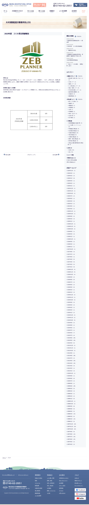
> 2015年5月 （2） (71, 305)
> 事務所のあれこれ (71, 158)
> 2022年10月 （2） (71, 193)
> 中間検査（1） (72, 111)
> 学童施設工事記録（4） (74, 128)
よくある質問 (63, 11)
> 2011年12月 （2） (71, 345)
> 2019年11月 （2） (71, 226)
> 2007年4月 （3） (71, 444)
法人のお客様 (30, 11)
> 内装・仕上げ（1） (73, 113)
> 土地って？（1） (72, 81)
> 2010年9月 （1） (71, 375)
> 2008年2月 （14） (71, 419)
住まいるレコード (63, 480)
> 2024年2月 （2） (71, 175)
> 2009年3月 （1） (71, 393)
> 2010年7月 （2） (71, 381)
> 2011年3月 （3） (71, 365)
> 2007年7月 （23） (71, 436)
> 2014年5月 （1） (71, 327)
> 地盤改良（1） (72, 105)
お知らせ (77, 478)
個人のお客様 (41, 11)
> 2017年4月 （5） (71, 259)
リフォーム (37, 483)
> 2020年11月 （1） (71, 211)
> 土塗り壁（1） (72, 115)
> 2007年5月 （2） (71, 441)
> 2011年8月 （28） (71, 355)
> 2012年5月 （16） (71, 340)
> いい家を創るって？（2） (74, 86)
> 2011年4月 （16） (71, 363)
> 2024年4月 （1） (71, 173)
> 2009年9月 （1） (71, 383)
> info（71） (71, 152)
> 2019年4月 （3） (71, 234)
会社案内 (74, 11)
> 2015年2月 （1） (71, 310)
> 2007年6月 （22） (71, 439)
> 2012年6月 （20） (71, 337)
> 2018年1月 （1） (71, 246)
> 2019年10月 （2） (71, 228)
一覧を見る (79, 36)
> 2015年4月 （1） (71, 307)
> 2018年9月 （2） (71, 241)
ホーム (5, 11)
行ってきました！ (79, 485)
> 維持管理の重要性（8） (74, 92)
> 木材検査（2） (72, 107)
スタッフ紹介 (62, 485)
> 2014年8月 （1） (71, 325)
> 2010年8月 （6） (71, 378)
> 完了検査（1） (72, 117)
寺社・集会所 (50, 485)
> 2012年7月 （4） (71, 335)
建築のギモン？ (78, 480)
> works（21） (71, 150)
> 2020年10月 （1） (71, 213)
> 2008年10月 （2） (71, 403)
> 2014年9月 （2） (71, 322)
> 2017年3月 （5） (71, 261)
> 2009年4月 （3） (71, 391)
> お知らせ (69, 148)
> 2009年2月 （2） (71, 396)
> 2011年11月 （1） (71, 348)
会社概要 (61, 483)
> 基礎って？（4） (72, 84)
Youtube (80, 498)
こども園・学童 (50, 478)
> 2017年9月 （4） (71, 251)
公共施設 (49, 488)
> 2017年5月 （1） (71, 256)
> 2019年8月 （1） (71, 231)
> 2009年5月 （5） (71, 388)
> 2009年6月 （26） (71, 386)
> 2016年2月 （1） (71, 289)
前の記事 (8, 154)
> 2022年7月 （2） (71, 196)
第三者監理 (37, 490)
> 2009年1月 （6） (71, 398)
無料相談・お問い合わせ (80, 5)
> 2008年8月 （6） (71, 408)
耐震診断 (37, 485)
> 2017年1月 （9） (71, 266)
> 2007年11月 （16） (72, 426)
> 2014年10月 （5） (71, 320)
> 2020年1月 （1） (71, 221)
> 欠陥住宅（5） (72, 94)
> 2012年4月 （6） (71, 343)
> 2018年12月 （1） (71, 239)
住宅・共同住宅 (50, 483)
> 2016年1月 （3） (71, 292)
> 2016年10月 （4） (71, 274)
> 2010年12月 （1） (71, 373)
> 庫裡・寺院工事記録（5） (74, 138)
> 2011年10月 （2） (71, 350)
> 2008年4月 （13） (71, 413)
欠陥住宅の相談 (38, 488)
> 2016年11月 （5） (71, 272)
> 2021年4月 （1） (71, 208)
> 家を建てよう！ (71, 99)
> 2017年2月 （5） (71, 264)
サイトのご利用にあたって (8, 475)
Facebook (80, 490)
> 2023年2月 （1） (71, 183)
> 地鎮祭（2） (71, 103)
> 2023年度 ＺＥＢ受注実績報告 (74, 46)
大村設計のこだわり (17, 11)
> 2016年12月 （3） (71, 269)
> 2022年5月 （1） (71, 198)
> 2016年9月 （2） (71, 277)
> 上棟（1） (70, 109)
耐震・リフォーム (51, 490)
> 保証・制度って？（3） (74, 87)
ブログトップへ (31, 154)
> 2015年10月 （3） (71, 299)
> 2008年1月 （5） (71, 421)
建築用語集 (37, 493)
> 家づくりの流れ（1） (73, 101)
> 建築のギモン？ (71, 76)
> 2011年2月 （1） (71, 368)
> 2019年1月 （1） (71, 236)
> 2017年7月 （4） (71, 254)
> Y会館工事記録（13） (73, 132)
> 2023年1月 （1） (71, 185)
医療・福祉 (49, 480)
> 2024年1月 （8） (71, 178)
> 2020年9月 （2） (71, 216)
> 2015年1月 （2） (71, 312)
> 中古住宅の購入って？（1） (75, 90)
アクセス (61, 490)
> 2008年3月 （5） (71, 416)
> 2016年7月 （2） (71, 282)
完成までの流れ (38, 478)
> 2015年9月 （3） (71, 302)
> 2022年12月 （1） (71, 188)
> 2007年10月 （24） (72, 429)
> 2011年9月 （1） (71, 353)
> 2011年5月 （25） (71, 360)
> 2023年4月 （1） (71, 180)
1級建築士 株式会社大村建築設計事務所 (16, 5)
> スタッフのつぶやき (72, 160)
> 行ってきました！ (71, 162)
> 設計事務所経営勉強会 (72, 60)
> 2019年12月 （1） (71, 223)
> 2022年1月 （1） (71, 203)
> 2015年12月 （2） (71, 294)
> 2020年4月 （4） (71, 218)
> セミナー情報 (70, 155)
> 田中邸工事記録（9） (73, 140)
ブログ (83, 11)
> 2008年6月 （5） (71, 411)
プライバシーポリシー (23, 475)
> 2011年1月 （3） (71, 370)
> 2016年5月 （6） (71, 287)
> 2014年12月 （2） (71, 315)
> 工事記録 (69, 121)
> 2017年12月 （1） (71, 249)
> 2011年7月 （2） (71, 358)
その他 (48, 493)
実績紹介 (52, 11)
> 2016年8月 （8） (71, 279)
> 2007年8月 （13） (71, 434)
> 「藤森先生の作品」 (72, 50)
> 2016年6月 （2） (71, 284)
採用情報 (61, 488)
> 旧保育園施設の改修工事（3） (75, 123)
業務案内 (37, 475)
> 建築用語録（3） (72, 96)
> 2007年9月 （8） (71, 431)
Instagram (80, 494)
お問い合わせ (62, 493)
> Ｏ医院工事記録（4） (73, 136)
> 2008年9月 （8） (71, 406)
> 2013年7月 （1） (71, 330)
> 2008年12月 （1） (71, 401)
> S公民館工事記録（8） (73, 130)
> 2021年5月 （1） (71, 206)
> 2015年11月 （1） (71, 297)
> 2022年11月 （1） (71, 191)
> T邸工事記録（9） (72, 134)
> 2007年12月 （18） (72, 424)
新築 (36, 480)
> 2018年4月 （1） (71, 244)
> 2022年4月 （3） (71, 201)
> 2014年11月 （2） (71, 317)
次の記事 (55, 154)
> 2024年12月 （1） (71, 170)
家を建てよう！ (78, 483)
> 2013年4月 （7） (71, 332)
